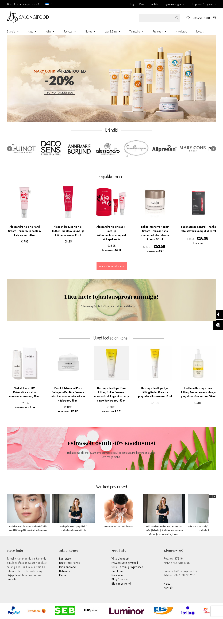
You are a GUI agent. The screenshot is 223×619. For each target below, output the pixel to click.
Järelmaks (118, 571)
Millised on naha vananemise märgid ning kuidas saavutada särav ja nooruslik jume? (164, 530)
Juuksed (69, 31)
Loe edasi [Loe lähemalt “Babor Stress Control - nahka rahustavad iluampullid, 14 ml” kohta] (198, 243)
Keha (50, 31)
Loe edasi (12, 579)
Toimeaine (136, 31)
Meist (142, 4)
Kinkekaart (181, 31)
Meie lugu (117, 575)
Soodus (199, 31)
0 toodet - (204, 18)
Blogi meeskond (121, 583)
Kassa (62, 575)
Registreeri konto (69, 562)
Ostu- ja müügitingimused (127, 567)
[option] (26, 148)
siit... (139, 306)
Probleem (160, 31)
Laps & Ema (113, 31)
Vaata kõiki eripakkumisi (112, 266)
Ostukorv (64, 571)
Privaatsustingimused (125, 562)
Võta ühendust (120, 558)
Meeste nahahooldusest (118, 526)
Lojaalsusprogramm (174, 4)
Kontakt (154, 4)
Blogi (131, 4)
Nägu (32, 31)
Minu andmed (67, 567)
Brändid (13, 31)
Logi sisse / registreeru (204, 4)
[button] (9, 148)
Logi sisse (65, 558)
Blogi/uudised (120, 579)
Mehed (90, 31)
